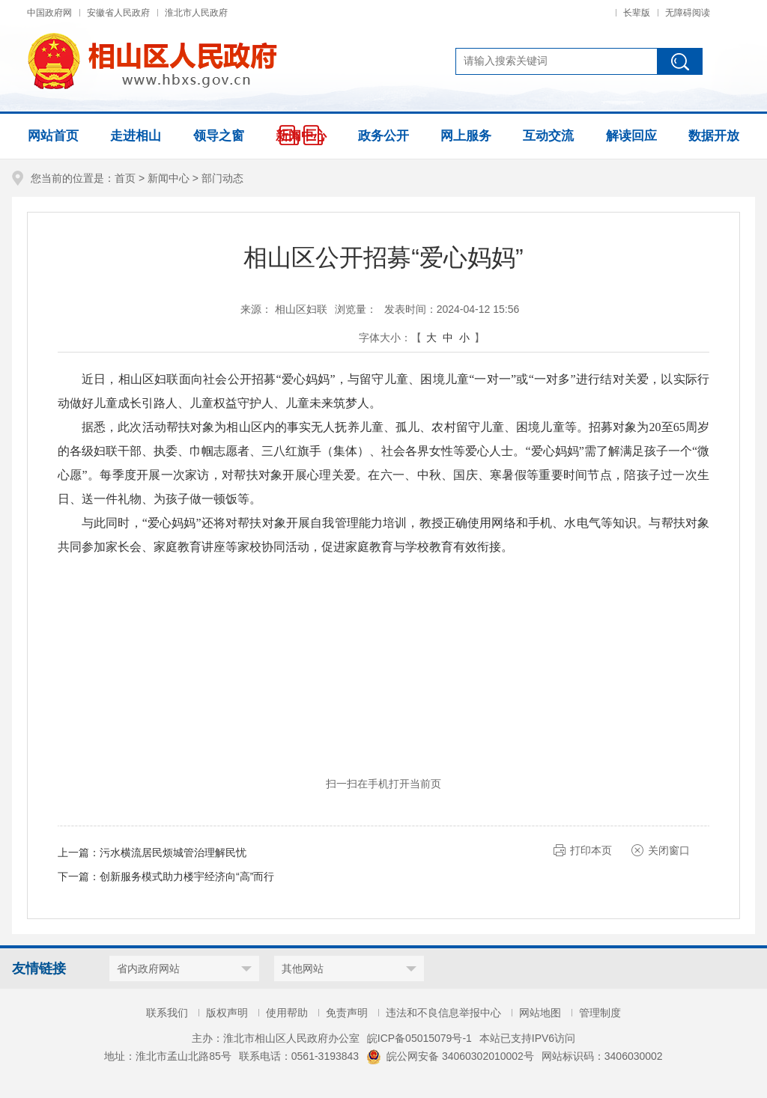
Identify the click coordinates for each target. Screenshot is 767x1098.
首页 (125, 178)
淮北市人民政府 (196, 12)
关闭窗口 (669, 850)
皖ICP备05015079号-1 (419, 1038)
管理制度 (600, 1013)
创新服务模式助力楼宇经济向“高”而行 (187, 876)
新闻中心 (169, 178)
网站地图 (540, 1013)
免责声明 (347, 1013)
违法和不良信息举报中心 (443, 1013)
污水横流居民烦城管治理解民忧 (173, 852)
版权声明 (227, 1013)
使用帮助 (287, 1013)
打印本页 (591, 850)
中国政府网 (49, 12)
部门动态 (222, 178)
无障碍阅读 (687, 12)
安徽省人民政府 (118, 12)
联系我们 (167, 1013)
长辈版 (636, 12)
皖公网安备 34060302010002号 (450, 1056)
